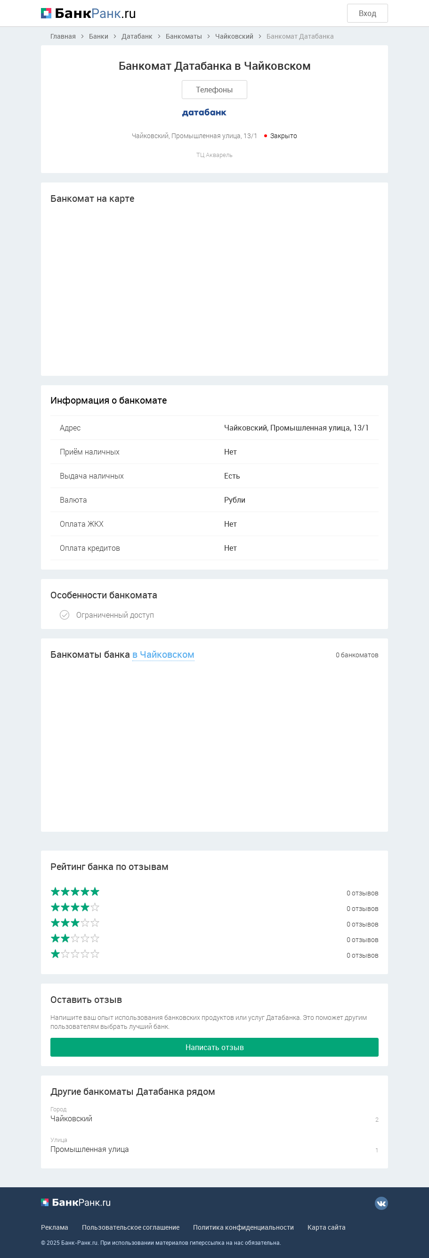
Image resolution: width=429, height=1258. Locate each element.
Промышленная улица (89, 1149)
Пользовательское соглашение (130, 1227)
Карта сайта (327, 1227)
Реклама (54, 1227)
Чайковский (71, 1118)
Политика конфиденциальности (243, 1227)
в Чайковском (163, 654)
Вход (367, 13)
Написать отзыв (215, 1047)
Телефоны (214, 89)
